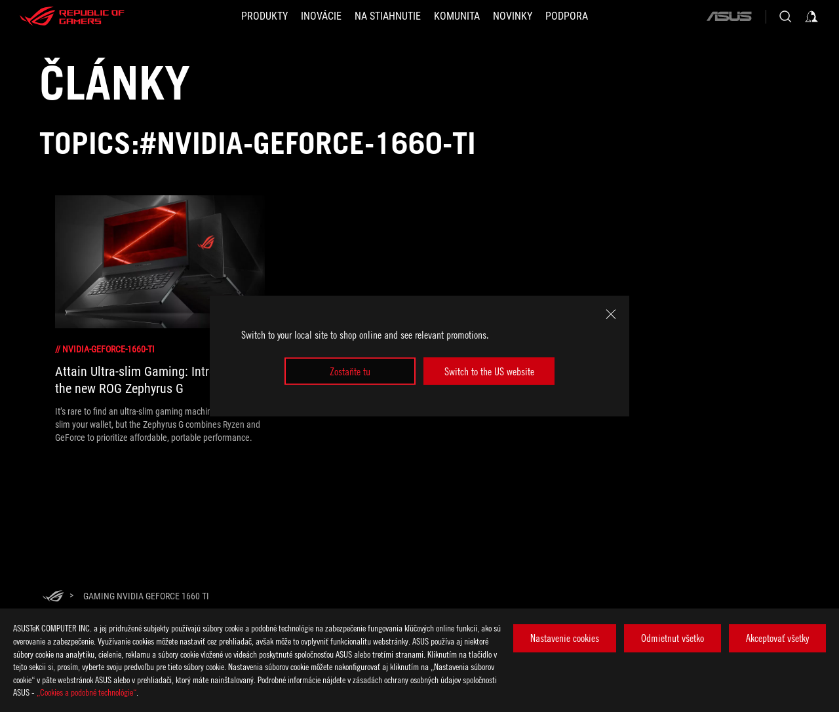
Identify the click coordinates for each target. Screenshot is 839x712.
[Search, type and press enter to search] (785, 16)
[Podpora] (566, 16)
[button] (264, 16)
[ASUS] (729, 16)
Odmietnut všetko (672, 638)
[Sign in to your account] (811, 16)
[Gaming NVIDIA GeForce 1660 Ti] (146, 596)
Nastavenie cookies (564, 638)
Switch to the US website (489, 371)
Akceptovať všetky (777, 638)
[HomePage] (53, 597)
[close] (611, 314)
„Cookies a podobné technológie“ (86, 692)
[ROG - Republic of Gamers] (72, 16)
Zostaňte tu (350, 371)
